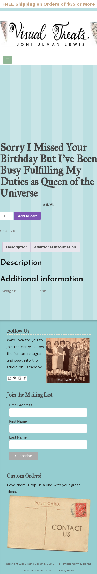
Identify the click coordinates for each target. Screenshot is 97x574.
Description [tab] (17, 247)
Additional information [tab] (55, 247)
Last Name (18, 437)
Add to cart (27, 216)
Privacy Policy (66, 570)
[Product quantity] (6, 216)
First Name (18, 421)
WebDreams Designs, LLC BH (37, 563)
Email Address (20, 405)
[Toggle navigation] (7, 59)
